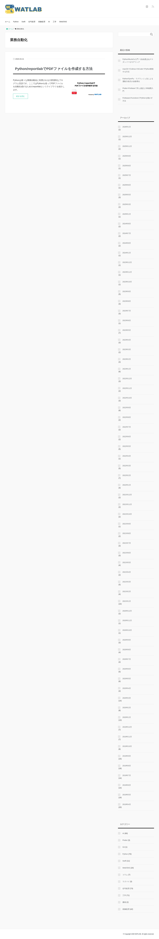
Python (16, 22)
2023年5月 (126, 330)
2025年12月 (127, 137)
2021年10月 (127, 514)
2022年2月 (126, 475)
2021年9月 (126, 524)
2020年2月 (126, 708)
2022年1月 (126, 485)
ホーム (7, 22)
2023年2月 (126, 359)
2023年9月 (126, 291)
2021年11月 (127, 504)
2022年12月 (127, 379)
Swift (23, 22)
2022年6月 (126, 437)
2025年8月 (126, 166)
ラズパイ (125, 882)
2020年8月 (126, 650)
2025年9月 (126, 156)
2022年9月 (126, 408)
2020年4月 (126, 688)
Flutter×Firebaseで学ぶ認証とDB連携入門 (137, 89)
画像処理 (41, 22)
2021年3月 (126, 582)
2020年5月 (126, 679)
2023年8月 (126, 301)
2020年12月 (127, 611)
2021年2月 (126, 591)
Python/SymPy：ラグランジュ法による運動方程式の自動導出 (137, 80)
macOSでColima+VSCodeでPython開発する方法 (138, 70)
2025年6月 (126, 185)
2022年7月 (126, 427)
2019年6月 (126, 785)
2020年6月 (126, 669)
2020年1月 (126, 717)
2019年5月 (126, 795)
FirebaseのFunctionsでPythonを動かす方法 (137, 99)
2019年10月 (127, 746)
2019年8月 (126, 766)
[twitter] (147, 6)
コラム (125, 875)
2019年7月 (126, 775)
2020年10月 (127, 630)
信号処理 (31, 22)
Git (123, 847)
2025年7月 (126, 175)
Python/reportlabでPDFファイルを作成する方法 (54, 69)
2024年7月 (126, 233)
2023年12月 (127, 262)
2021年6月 (126, 553)
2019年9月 (126, 756)
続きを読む (20, 96)
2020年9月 (126, 640)
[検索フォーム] (133, 34)
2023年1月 (126, 369)
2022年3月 (126, 466)
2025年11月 (127, 146)
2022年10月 (127, 398)
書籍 (124, 902)
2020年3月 (126, 698)
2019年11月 (127, 737)
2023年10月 (127, 282)
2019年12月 (127, 727)
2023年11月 (127, 272)
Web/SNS (63, 22)
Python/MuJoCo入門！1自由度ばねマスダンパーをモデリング (137, 60)
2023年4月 (126, 340)
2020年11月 (127, 620)
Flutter (124, 840)
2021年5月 (126, 562)
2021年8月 (126, 533)
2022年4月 (126, 456)
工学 (54, 22)
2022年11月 (127, 388)
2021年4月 (126, 572)
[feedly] (153, 6)
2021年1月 (126, 601)
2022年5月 (126, 446)
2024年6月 (126, 243)
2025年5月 (126, 195)
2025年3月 (126, 204)
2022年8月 (126, 417)
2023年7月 (126, 311)
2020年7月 (126, 659)
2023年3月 (126, 349)
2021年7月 (126, 543)
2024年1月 (126, 253)
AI (49, 22)
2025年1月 (126, 214)
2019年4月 (126, 804)
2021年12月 (127, 495)
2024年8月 (126, 224)
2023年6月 (126, 320)
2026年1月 (126, 127)
